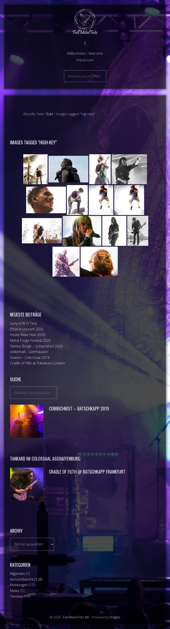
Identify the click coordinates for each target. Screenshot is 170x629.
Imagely (115, 617)
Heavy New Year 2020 (27, 334)
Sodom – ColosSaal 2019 (29, 357)
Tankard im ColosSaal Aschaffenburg (45, 458)
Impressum (85, 60)
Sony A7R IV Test (23, 323)
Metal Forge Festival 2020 (30, 340)
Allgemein (17, 573)
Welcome (96, 53)
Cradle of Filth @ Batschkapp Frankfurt (87, 471)
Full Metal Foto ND (85, 21)
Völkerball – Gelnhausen (29, 351)
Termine (16, 596)
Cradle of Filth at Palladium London (37, 363)
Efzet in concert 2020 (26, 329)
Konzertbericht (21, 579)
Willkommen (76, 53)
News (14, 590)
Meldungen (19, 584)
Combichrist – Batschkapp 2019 (79, 408)
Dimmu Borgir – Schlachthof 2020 (36, 346)
